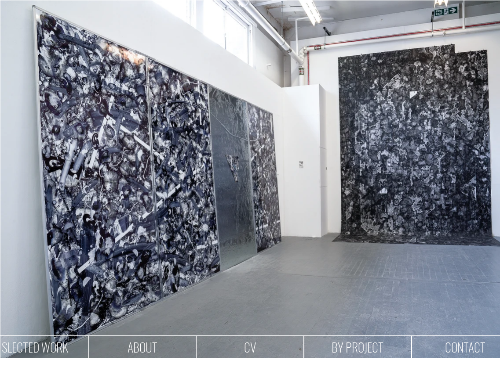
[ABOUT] (143, 347)
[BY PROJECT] (358, 347)
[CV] (250, 347)
